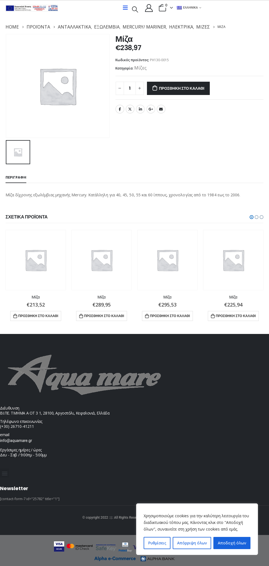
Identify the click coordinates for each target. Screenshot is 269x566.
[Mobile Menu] (125, 7)
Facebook (119, 109)
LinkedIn (140, 109)
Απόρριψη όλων (192, 543)
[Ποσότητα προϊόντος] (130, 88)
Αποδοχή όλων (232, 543)
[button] (251, 216)
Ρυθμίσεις (157, 543)
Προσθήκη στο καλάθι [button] (38, 315)
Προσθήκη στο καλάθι (181, 88)
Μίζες (140, 68)
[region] (197, 529)
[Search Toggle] (135, 9)
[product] (36, 260)
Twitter (130, 109)
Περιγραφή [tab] (16, 176)
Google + (150, 109)
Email (161, 109)
